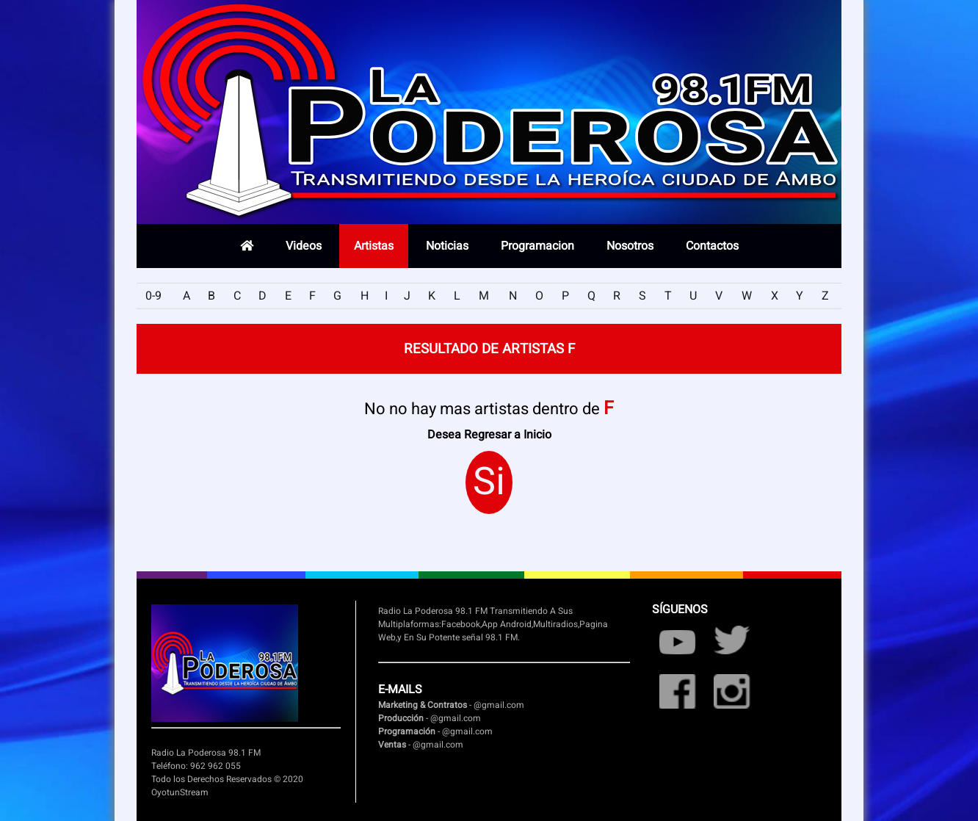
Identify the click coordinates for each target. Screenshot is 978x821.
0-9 (153, 296)
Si (489, 482)
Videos (304, 246)
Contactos (712, 246)
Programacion (537, 246)
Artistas (374, 246)
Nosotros (629, 246)
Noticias (447, 246)
